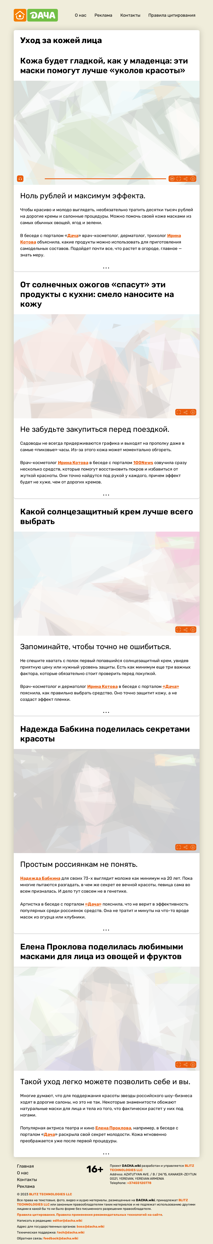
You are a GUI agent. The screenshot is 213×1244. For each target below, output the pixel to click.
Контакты (130, 15)
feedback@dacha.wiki (60, 1238)
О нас (80, 15)
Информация (192, 178)
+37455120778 (139, 1183)
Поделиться (185, 178)
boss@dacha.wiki (90, 1226)
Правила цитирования (171, 15)
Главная (25, 1166)
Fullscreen (178, 178)
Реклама (103, 15)
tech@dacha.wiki (70, 1232)
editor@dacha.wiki (67, 1220)
